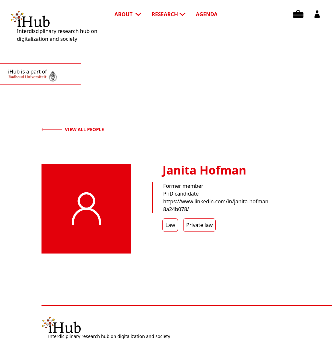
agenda (207, 14)
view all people (73, 129)
